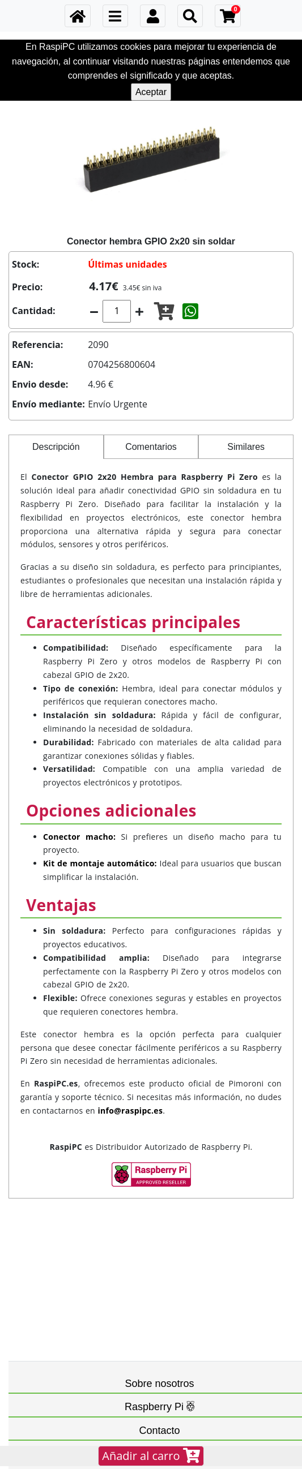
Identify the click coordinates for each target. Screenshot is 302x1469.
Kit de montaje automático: (100, 863)
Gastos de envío (55, 1261)
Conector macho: (79, 836)
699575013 (52, 1384)
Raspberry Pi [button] (159, 1296)
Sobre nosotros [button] (159, 1218)
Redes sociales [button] (159, 1418)
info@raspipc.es (60, 1373)
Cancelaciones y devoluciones (76, 1251)
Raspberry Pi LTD (128, 1327)
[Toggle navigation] (115, 16)
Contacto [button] (159, 1341)
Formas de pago (55, 1273)
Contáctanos (54, 1362)
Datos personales (57, 1240)
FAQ (41, 1395)
